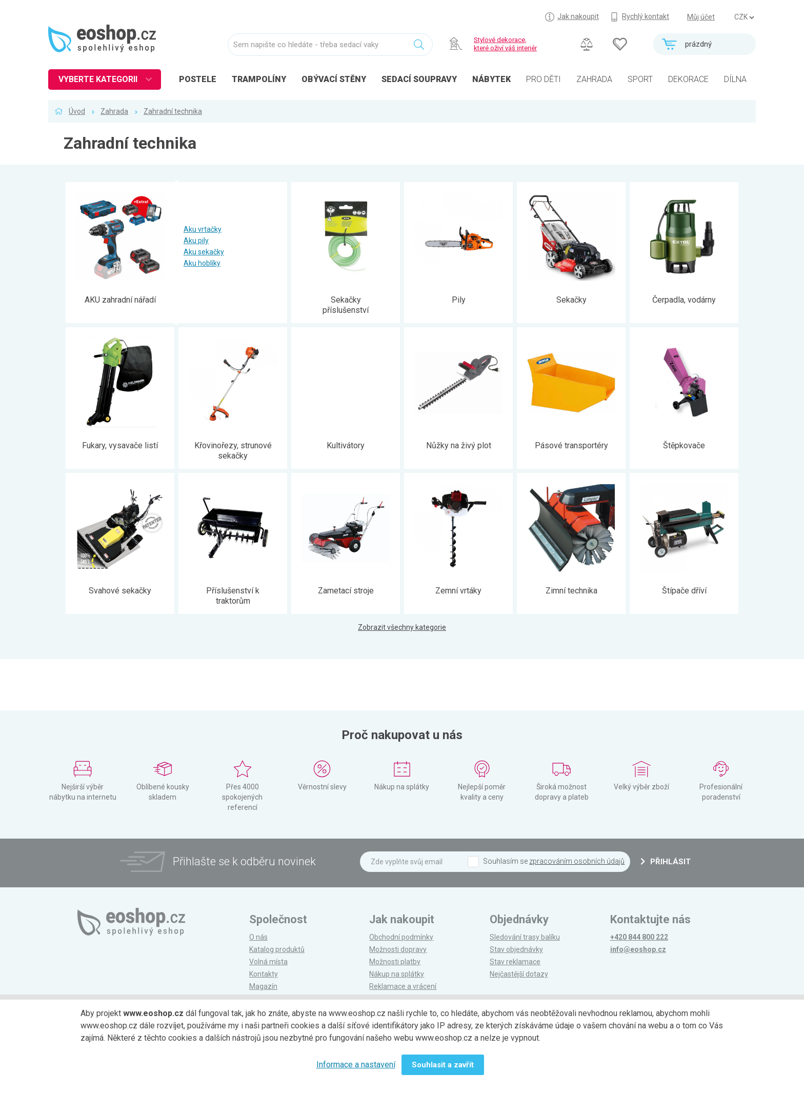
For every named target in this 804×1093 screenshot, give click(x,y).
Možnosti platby (394, 962)
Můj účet (701, 17)
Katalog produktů (277, 949)
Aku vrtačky (203, 229)
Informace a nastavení (355, 1064)
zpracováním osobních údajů (577, 861)
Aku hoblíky (202, 263)
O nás (258, 937)
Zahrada (114, 111)
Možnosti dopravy (398, 949)
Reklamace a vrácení (402, 986)
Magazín (263, 986)
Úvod (77, 111)
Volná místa (268, 962)
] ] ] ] (744, 17)
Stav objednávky (516, 949)
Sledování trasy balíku (525, 937)
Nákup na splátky (396, 974)
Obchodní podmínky (401, 937)
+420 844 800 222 (639, 937)
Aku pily (196, 240)
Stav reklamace (515, 962)
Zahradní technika (173, 111)
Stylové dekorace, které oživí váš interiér (505, 44)
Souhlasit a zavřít (443, 1064)
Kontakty (263, 974)
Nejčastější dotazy (519, 974)
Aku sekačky (204, 252)
